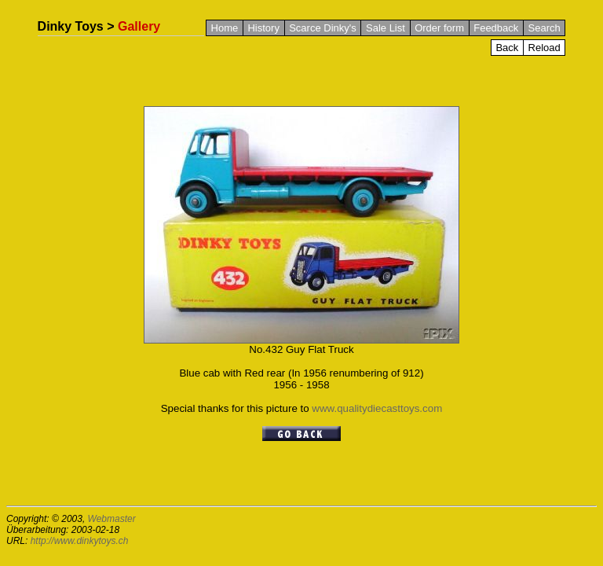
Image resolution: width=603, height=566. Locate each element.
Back (506, 47)
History (263, 28)
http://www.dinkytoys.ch (80, 540)
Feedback (495, 28)
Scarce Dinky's (322, 28)
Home (225, 28)
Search (544, 28)
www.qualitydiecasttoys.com (377, 408)
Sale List (385, 28)
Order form (439, 28)
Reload (544, 47)
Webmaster (112, 518)
